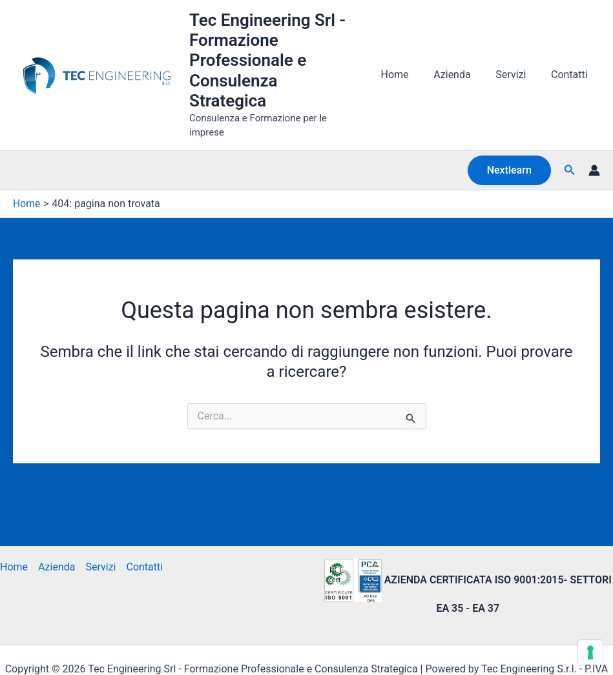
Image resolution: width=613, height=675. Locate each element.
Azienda (462, 58)
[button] (509, 135)
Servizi (517, 58)
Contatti (571, 58)
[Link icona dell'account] (594, 135)
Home (410, 58)
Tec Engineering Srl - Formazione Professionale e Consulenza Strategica (282, 50)
